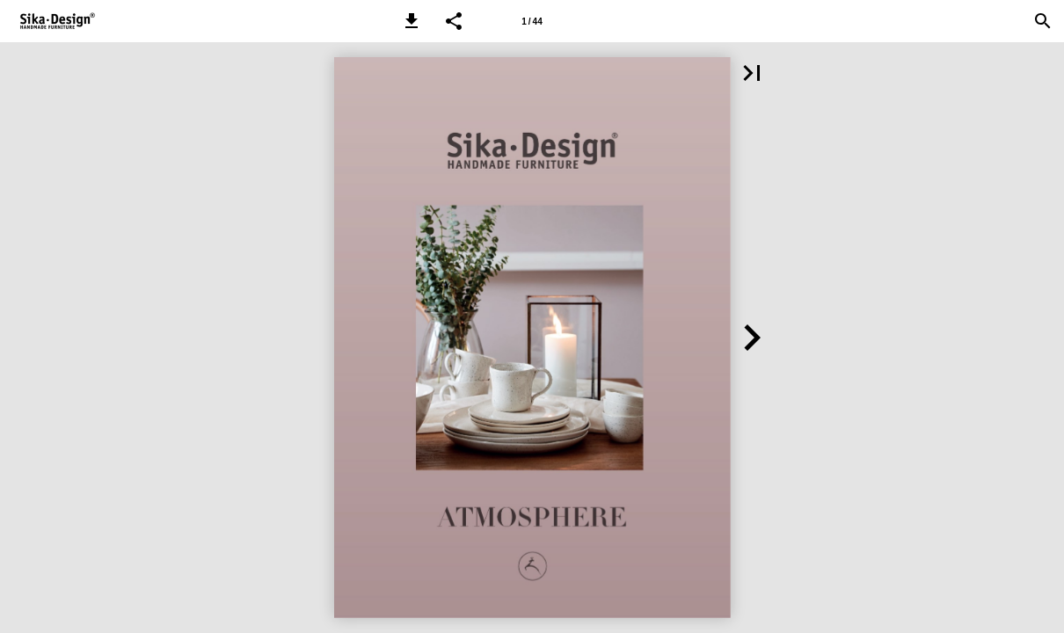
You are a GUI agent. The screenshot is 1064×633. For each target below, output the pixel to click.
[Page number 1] (532, 21)
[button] (411, 21)
